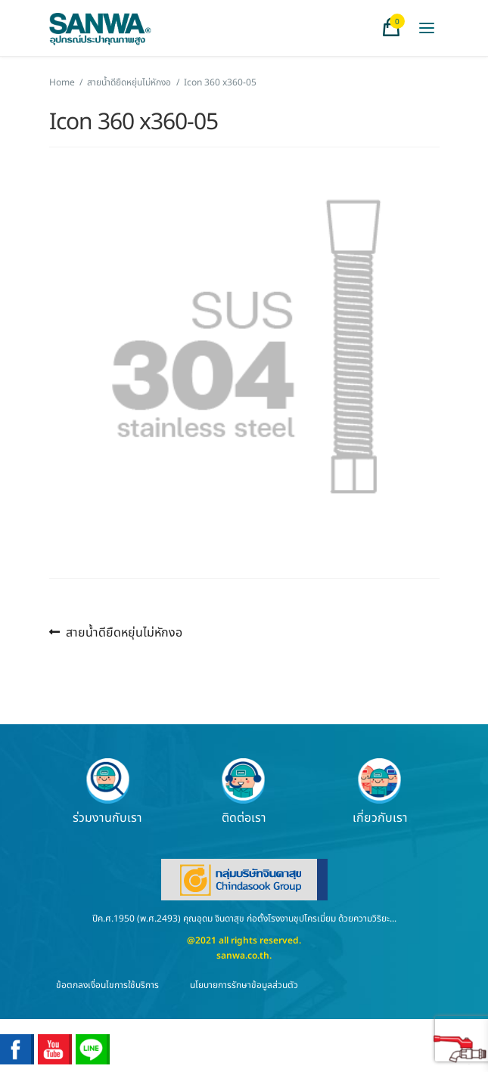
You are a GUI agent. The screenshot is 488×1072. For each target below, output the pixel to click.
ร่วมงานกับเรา (107, 791)
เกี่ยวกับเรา (380, 791)
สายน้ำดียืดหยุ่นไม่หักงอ (129, 82)
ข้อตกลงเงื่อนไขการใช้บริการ (107, 985)
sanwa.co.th (242, 955)
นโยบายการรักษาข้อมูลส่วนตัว (244, 985)
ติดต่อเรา (243, 791)
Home (62, 82)
